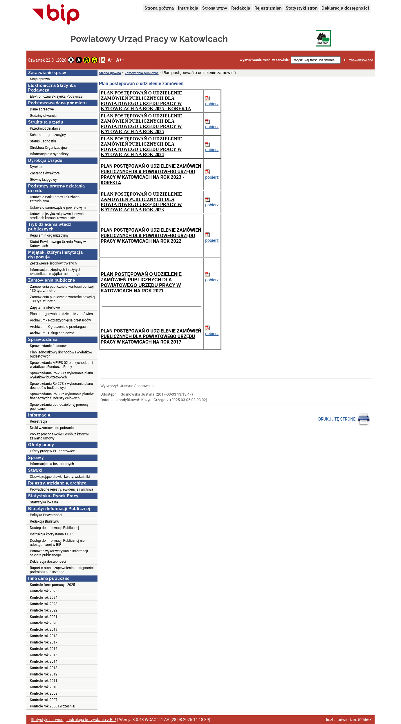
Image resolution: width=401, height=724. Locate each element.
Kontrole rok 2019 (43, 630)
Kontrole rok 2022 (43, 610)
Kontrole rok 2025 (43, 591)
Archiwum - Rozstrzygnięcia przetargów (60, 320)
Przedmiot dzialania (45, 128)
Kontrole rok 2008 (43, 693)
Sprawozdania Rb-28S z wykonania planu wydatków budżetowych (61, 375)
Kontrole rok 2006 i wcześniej (52, 706)
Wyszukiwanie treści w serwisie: (264, 60)
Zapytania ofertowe (45, 307)
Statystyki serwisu (47, 719)
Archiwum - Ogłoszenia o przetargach (59, 327)
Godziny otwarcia (43, 116)
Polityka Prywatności (46, 515)
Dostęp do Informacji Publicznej (54, 528)
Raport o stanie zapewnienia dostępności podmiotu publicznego (61, 570)
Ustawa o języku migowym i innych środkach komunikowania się (57, 216)
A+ (110, 60)
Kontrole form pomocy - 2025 (52, 585)
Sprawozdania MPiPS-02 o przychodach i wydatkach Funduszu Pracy (61, 365)
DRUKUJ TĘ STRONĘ (344, 419)
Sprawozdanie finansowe (49, 346)
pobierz (211, 103)
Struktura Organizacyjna (48, 148)
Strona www (214, 8)
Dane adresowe (42, 109)
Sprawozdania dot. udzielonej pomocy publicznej (59, 407)
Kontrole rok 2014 (43, 661)
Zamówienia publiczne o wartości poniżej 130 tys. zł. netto (62, 289)
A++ (120, 60)
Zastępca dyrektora (45, 173)
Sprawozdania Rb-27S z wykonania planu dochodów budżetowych (61, 386)
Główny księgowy (43, 180)
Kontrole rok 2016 (43, 649)
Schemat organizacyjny (48, 135)
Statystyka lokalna (44, 502)
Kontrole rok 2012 (43, 674)
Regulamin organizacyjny (49, 235)
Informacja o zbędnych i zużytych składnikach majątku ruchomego (55, 272)
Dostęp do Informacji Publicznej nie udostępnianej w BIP (57, 543)
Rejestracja (38, 421)
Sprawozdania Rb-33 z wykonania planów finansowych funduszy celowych (62, 396)
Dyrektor (36, 167)
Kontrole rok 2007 (43, 700)
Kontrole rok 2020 (43, 623)
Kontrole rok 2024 (43, 598)
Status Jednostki (43, 141)
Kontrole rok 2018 (43, 636)
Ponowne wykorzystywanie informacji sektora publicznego (59, 553)
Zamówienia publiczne (142, 73)
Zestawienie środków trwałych (53, 263)
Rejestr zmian (268, 8)
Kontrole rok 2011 (43, 681)
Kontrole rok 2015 (43, 655)
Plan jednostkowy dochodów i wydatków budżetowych (61, 354)
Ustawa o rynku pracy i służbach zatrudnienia (55, 199)
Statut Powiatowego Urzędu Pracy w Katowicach (58, 244)
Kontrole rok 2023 (43, 604)
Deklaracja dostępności (345, 8)
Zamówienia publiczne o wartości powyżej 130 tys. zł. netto (62, 299)
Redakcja (240, 8)
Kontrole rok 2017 (43, 642)
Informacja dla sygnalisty (49, 154)
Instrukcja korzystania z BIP (51, 534)
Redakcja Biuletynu (44, 521)
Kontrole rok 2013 (43, 668)
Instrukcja (188, 8)
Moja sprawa (40, 79)
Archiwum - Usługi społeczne (52, 333)
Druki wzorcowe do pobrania (52, 428)
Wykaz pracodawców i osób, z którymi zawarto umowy (59, 436)
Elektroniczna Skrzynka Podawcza (56, 96)
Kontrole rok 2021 (43, 617)
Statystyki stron (301, 8)
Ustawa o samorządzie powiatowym (58, 207)
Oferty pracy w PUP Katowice (52, 451)
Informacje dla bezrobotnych (52, 464)
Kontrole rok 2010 (43, 687)
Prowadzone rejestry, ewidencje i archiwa (61, 489)
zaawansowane (361, 60)
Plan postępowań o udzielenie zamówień (61, 314)
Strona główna (159, 8)
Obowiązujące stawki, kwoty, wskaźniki (60, 477)
